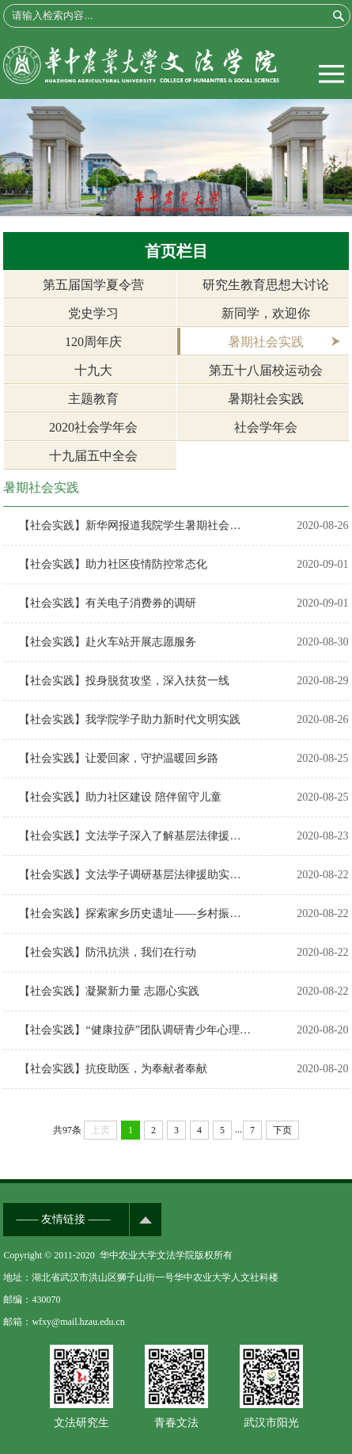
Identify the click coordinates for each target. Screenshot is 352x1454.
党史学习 (93, 313)
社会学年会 (265, 427)
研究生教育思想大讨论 (265, 284)
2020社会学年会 (93, 427)
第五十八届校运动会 (266, 370)
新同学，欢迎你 (265, 313)
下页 (282, 1130)
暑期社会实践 (266, 341)
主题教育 (93, 398)
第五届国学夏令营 (93, 284)
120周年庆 (93, 341)
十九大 (93, 370)
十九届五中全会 (93, 455)
